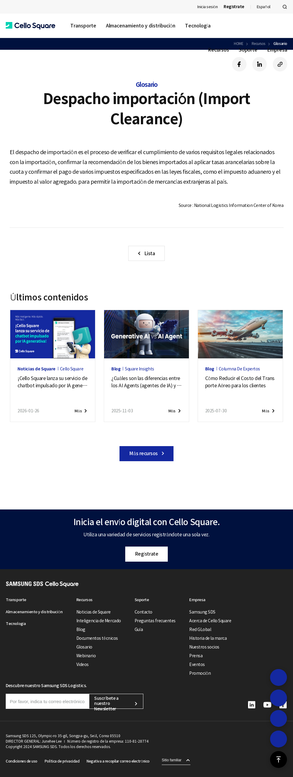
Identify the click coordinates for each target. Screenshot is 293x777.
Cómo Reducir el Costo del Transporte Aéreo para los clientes (240, 381)
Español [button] (263, 6)
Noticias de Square (93, 612)
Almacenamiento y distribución (141, 26)
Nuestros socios (204, 647)
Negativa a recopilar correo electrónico (118, 761)
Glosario (84, 647)
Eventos (197, 664)
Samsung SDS (202, 612)
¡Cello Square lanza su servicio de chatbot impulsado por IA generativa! (52, 382)
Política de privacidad (62, 761)
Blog (80, 629)
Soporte (248, 50)
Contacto (143, 612)
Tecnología (197, 26)
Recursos (218, 50)
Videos (82, 664)
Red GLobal (200, 629)
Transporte (83, 26)
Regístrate (146, 554)
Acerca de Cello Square (210, 620)
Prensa (195, 655)
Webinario (86, 655)
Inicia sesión (207, 6)
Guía (139, 629)
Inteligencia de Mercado (98, 620)
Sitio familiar (171, 760)
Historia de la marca (208, 638)
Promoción (200, 673)
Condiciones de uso (21, 761)
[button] (30, 26)
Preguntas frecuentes (155, 620)
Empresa (277, 50)
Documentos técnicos (97, 638)
